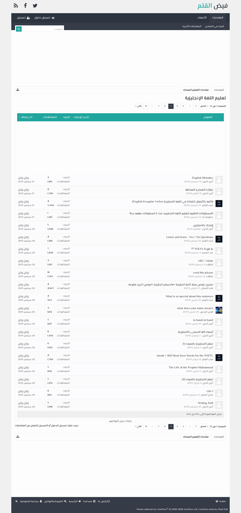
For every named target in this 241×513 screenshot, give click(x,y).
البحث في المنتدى (214, 26)
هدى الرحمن (206, 312)
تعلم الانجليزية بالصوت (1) (197, 344)
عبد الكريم (207, 253)
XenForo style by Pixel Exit (213, 509)
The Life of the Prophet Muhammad (191, 368)
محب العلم (207, 205)
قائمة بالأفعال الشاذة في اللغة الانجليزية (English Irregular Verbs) (172, 202)
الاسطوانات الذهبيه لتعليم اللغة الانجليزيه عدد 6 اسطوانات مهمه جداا (171, 213)
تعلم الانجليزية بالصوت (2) (197, 379)
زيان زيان (23, 178)
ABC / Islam (205, 261)
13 (146, 106)
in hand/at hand (203, 320)
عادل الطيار (207, 395)
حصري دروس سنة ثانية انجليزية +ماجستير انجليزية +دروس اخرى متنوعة (170, 285)
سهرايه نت (207, 217)
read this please (203, 273)
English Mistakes (202, 178)
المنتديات (217, 18)
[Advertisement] (120, 58)
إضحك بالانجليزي (203, 225)
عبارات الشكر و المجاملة (199, 190)
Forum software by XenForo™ (167, 509)
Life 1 (210, 391)
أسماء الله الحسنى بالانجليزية (195, 332)
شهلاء (209, 265)
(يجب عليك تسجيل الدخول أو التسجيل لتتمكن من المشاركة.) (46, 426)
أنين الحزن (208, 182)
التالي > (138, 106)
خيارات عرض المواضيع (120, 421)
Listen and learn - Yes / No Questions (189, 237)
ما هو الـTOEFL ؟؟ (202, 249)
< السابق (204, 106)
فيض (212, 6)
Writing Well (205, 403)
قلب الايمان (207, 288)
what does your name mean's (195, 308)
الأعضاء (202, 18)
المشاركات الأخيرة (191, 26)
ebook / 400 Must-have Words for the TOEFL (185, 356)
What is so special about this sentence (189, 296)
